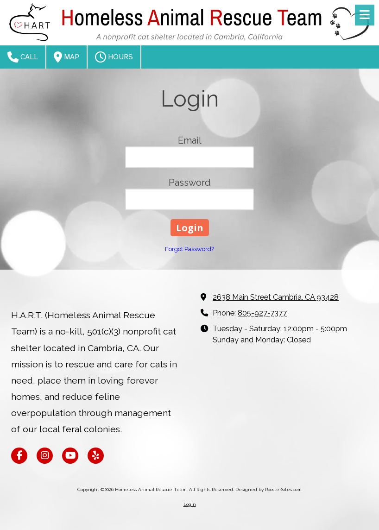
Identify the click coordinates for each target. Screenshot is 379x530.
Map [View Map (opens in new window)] (66, 57)
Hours (114, 57)
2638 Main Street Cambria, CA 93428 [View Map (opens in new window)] (276, 297)
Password (190, 182)
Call (22, 57)
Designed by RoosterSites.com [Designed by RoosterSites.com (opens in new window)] (268, 489)
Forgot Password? (189, 249)
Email (190, 140)
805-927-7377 (262, 313)
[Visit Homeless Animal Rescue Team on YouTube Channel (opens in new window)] (70, 456)
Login (189, 504)
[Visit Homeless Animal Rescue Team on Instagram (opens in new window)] (45, 456)
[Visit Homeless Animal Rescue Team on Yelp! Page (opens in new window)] (96, 456)
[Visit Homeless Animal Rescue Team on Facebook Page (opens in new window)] (19, 456)
